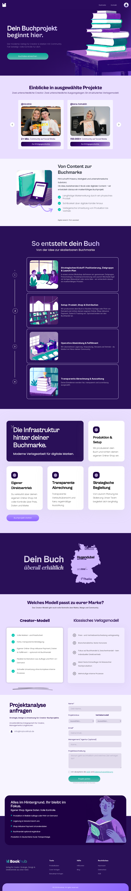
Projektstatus (73, 715)
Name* (71, 703)
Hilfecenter (80, 866)
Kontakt (114, 5)
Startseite (102, 5)
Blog (78, 870)
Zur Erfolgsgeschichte (41, 144)
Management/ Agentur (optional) (82, 739)
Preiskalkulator (54, 866)
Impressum (102, 866)
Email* (71, 728)
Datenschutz (102, 870)
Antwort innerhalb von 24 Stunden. (84, 783)
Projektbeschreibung (76, 751)
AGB (88, 772)
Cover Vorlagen (54, 870)
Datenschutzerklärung (103, 772)
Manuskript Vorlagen (56, 874)
